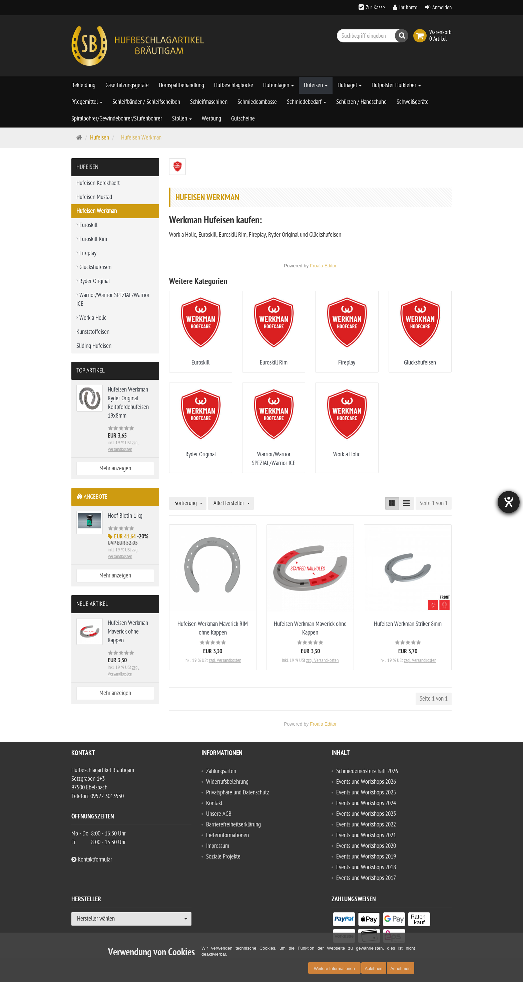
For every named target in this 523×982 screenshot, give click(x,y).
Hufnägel (350, 85)
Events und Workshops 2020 (366, 845)
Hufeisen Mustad (94, 197)
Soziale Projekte (223, 856)
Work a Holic (346, 454)
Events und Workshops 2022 (366, 824)
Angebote (91, 496)
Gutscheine (243, 118)
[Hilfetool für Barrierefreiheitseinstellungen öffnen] (509, 502)
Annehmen (401, 968)
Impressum (217, 845)
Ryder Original (200, 454)
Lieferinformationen (227, 835)
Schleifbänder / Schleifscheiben (146, 101)
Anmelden (442, 8)
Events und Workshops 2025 (366, 792)
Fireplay (346, 362)
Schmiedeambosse (257, 101)
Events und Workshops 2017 (366, 878)
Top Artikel (90, 370)
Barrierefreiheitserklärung (233, 824)
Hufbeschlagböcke (233, 85)
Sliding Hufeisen (93, 345)
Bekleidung (83, 85)
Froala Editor (323, 265)
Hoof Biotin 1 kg (125, 515)
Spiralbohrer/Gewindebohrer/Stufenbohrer (116, 118)
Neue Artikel (92, 603)
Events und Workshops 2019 (366, 856)
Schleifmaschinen (208, 101)
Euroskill (200, 362)
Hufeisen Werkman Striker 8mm (408, 624)
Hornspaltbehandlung (181, 85)
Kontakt (214, 803)
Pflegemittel (86, 101)
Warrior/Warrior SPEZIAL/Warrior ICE (112, 299)
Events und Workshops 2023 (366, 813)
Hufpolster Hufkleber (396, 85)
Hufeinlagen (278, 85)
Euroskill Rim (274, 362)
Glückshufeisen (420, 362)
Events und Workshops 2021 (366, 835)
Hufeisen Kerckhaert (98, 183)
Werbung (211, 118)
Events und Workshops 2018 (366, 867)
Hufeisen (316, 85)
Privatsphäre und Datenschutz (237, 792)
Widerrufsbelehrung (227, 781)
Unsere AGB (218, 813)
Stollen (182, 118)
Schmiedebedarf (306, 101)
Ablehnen (374, 968)
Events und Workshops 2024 (366, 803)
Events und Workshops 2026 (366, 781)
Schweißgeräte (413, 101)
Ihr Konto (408, 8)
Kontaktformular (91, 859)
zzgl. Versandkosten (225, 660)
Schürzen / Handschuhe (361, 101)
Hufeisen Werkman (96, 211)
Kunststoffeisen (92, 331)
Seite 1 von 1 (434, 503)
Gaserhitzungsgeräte (127, 85)
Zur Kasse (375, 8)
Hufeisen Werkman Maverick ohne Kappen (128, 632)
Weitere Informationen (334, 968)
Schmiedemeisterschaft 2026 (367, 771)
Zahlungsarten (221, 771)
